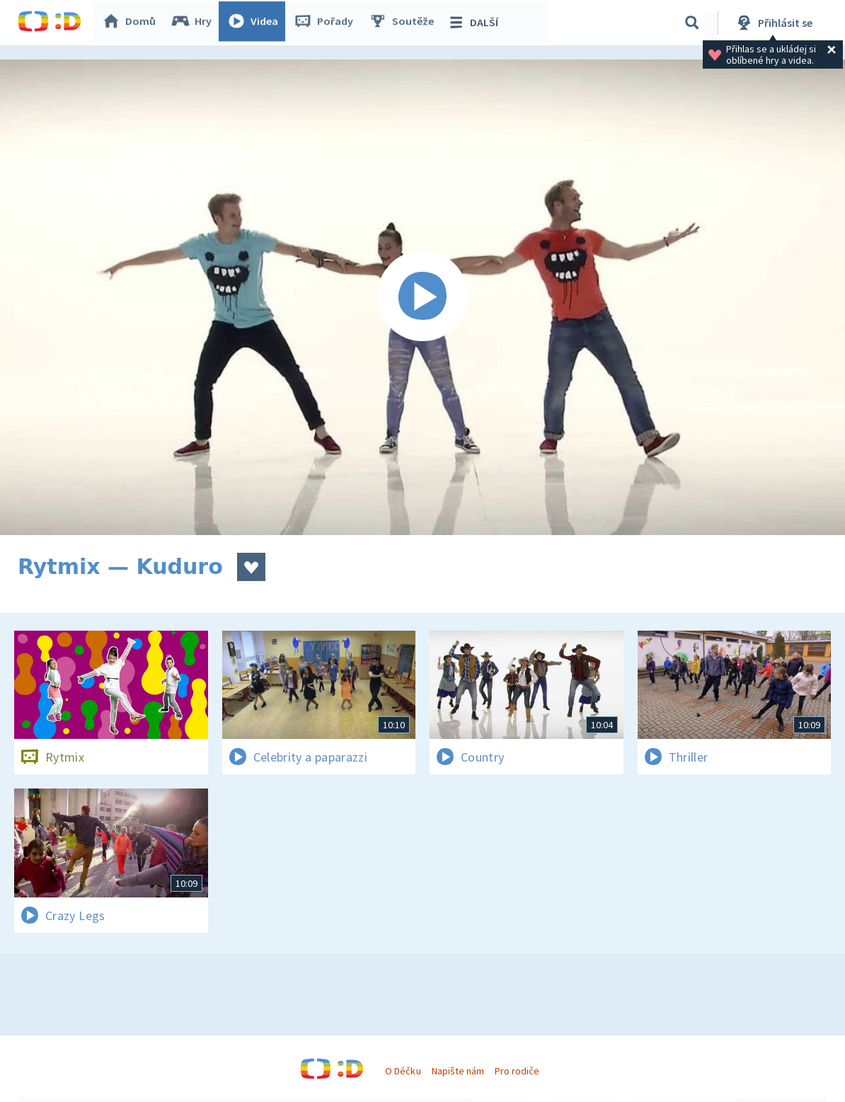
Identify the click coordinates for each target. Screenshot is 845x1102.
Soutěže (404, 22)
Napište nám (458, 1070)
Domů (131, 22)
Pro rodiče (517, 1070)
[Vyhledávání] (692, 22)
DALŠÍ (475, 22)
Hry (194, 22)
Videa (255, 22)
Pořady (326, 22)
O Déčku (402, 1070)
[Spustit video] (422, 297)
